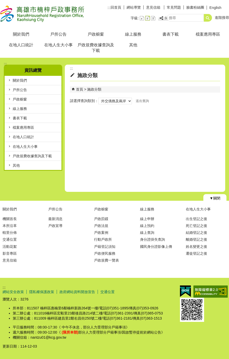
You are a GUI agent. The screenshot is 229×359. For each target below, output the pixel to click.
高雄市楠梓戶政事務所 (43, 13)
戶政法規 (101, 226)
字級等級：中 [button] (147, 18)
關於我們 (21, 34)
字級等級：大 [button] (153, 18)
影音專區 (10, 253)
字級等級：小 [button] (142, 18)
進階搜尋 (222, 18)
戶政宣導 (55, 226)
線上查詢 (147, 233)
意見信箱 (153, 7)
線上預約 (147, 226)
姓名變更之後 (196, 247)
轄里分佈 (10, 233)
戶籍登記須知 (104, 247)
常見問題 (174, 7)
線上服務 (133, 34)
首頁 (79, 89)
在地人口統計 (21, 45)
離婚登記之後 (196, 239)
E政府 (185, 291)
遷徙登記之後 (196, 253)
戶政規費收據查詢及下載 (96, 48)
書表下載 (170, 34)
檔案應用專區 (208, 34)
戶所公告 (58, 34)
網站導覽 (134, 7)
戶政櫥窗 (96, 34)
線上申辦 (147, 219)
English (215, 8)
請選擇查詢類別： (84, 101)
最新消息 (55, 219)
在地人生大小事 (58, 45)
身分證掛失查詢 (152, 239)
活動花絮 (10, 247)
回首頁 (116, 7)
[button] (208, 18)
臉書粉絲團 (195, 7)
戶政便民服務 (104, 253)
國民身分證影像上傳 (156, 247)
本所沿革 (10, 226)
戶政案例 (101, 233)
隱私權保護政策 (41, 292)
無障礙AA (210, 291)
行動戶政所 (103, 239)
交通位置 (10, 239)
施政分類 (94, 89)
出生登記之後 (196, 219)
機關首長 (10, 219)
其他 (133, 45)
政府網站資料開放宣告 (77, 292)
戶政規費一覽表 (106, 260)
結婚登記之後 (196, 233)
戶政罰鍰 (101, 219)
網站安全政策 (13, 292)
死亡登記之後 (196, 226)
